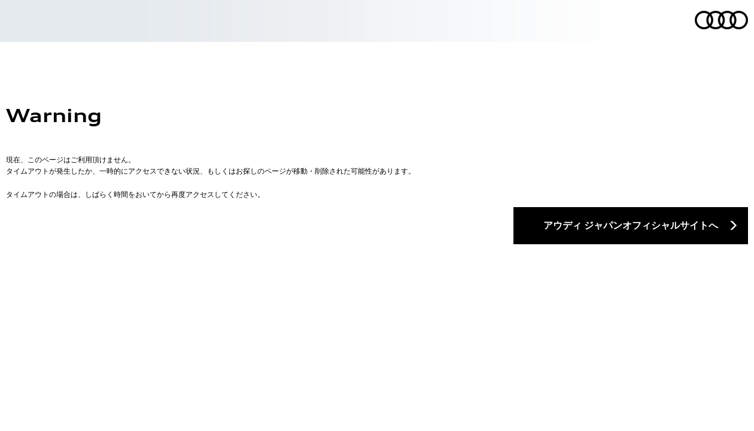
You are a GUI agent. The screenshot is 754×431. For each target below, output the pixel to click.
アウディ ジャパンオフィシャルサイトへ (630, 225)
